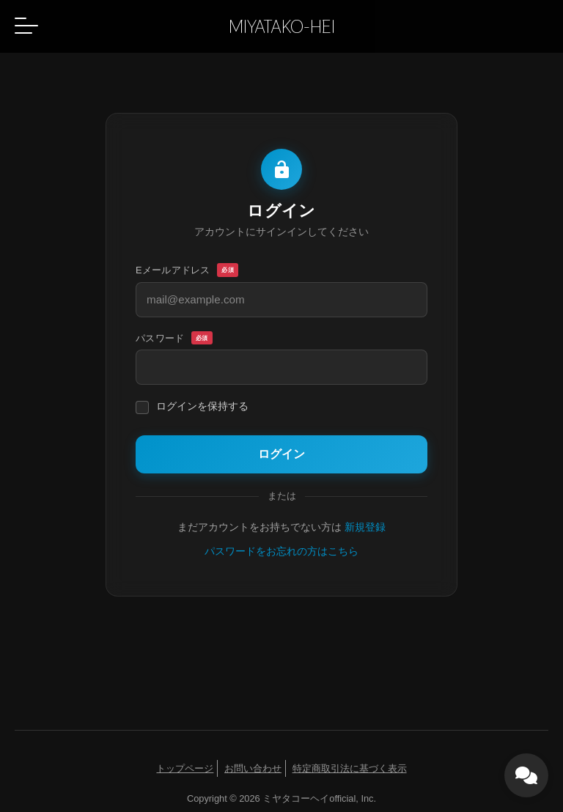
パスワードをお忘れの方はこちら (281, 551)
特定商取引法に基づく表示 (349, 768)
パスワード (174, 338)
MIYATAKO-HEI (282, 26)
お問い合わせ (253, 768)
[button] (26, 26)
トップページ (184, 768)
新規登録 (365, 527)
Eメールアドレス (187, 270)
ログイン (281, 454)
